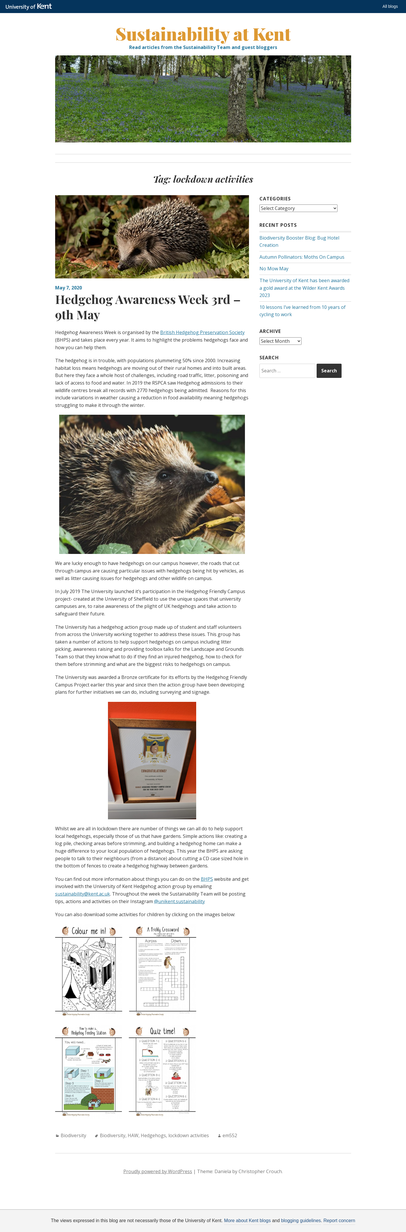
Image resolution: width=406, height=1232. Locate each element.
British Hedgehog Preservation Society (202, 332)
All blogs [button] (390, 6)
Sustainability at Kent (203, 33)
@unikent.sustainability (179, 901)
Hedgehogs (153, 1135)
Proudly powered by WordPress (157, 1171)
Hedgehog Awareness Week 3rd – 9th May (148, 307)
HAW (133, 1135)
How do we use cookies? (247, 1227)
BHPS (207, 879)
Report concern (339, 1220)
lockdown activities (188, 1135)
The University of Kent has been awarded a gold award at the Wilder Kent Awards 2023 (304, 287)
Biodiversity (73, 1135)
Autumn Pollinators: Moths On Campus (301, 256)
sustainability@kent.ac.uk (82, 894)
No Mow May (273, 268)
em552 (230, 1135)
